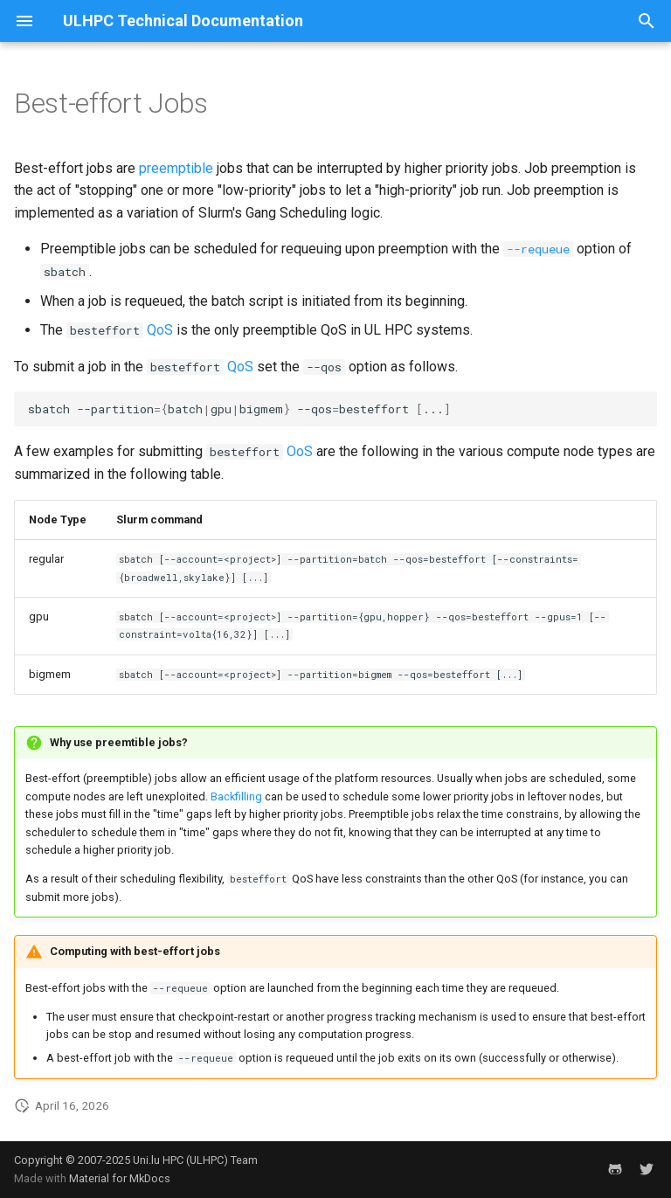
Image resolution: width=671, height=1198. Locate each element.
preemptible (176, 168)
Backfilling (236, 796)
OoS (300, 451)
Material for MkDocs (119, 1178)
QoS (160, 330)
